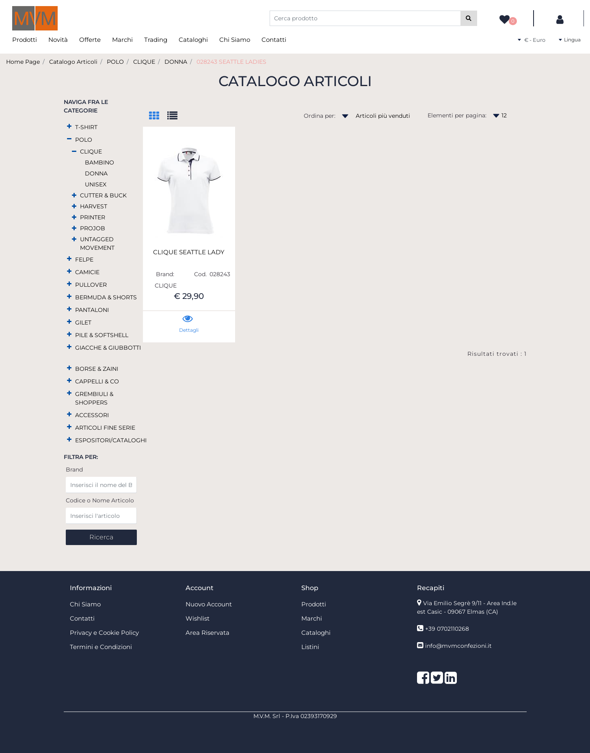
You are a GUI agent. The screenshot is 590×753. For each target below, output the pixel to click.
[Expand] (69, 126)
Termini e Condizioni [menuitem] (101, 647)
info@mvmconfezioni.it (458, 645)
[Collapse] (69, 139)
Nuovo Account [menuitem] (209, 604)
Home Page (23, 61)
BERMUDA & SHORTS (106, 297)
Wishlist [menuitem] (198, 618)
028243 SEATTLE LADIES (231, 61)
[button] (468, 18)
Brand (74, 469)
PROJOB (92, 228)
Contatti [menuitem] (274, 39)
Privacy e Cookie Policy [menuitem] (104, 632)
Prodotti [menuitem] (24, 39)
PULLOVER (91, 284)
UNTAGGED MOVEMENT (97, 243)
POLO (115, 61)
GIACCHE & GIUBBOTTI (108, 347)
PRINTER (92, 217)
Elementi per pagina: (457, 115)
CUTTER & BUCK (103, 195)
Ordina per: (319, 115)
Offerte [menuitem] (90, 39)
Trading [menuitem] (155, 39)
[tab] (158, 116)
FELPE (84, 259)
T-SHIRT (86, 127)
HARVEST (93, 206)
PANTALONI (92, 310)
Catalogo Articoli (73, 61)
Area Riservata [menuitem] (207, 632)
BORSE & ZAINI (96, 368)
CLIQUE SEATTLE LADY (189, 252)
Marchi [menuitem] (122, 39)
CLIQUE (144, 61)
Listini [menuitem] (310, 647)
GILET (83, 322)
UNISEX (95, 184)
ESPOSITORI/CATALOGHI (111, 440)
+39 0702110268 (447, 628)
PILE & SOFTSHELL (101, 335)
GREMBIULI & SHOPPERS (94, 398)
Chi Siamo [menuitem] (234, 39)
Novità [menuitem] (58, 39)
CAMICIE (87, 272)
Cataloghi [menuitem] (193, 39)
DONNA (175, 61)
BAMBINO (99, 162)
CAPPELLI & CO (97, 381)
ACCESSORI (92, 415)
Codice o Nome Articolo (100, 500)
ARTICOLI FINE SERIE (105, 427)
